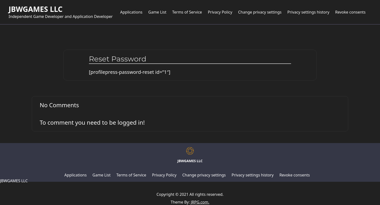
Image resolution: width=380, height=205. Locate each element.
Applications (131, 12)
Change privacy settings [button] (259, 12)
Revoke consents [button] (350, 12)
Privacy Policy (220, 12)
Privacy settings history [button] (308, 12)
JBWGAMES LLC (35, 9)
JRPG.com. (200, 202)
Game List (157, 12)
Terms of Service (187, 12)
